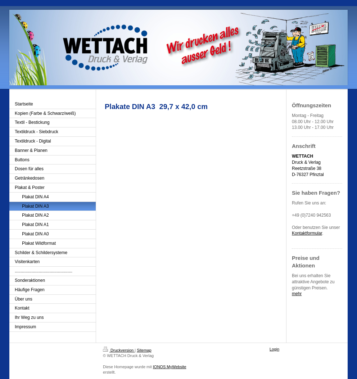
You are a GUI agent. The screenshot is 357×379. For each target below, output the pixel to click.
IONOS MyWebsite (169, 367)
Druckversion (119, 350)
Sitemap (144, 350)
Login (274, 349)
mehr (297, 293)
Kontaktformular (307, 233)
